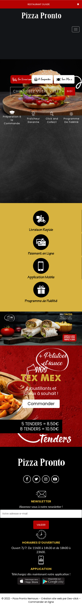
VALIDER (41, 524)
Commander (41, 403)
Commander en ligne (41, 602)
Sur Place (64, 79)
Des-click (72, 598)
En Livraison (21, 79)
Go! (70, 91)
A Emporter (42, 79)
